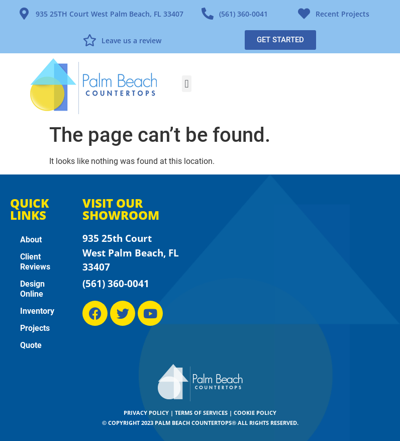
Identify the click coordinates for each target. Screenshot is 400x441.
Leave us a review (131, 40)
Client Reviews (35, 262)
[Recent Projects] (304, 14)
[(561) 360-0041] (208, 14)
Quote (31, 345)
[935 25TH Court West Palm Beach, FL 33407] (24, 14)
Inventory (37, 311)
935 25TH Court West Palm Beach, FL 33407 (109, 14)
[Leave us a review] (90, 40)
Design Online (32, 289)
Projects (35, 328)
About (31, 239)
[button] (186, 83)
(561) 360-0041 (243, 14)
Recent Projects (342, 14)
